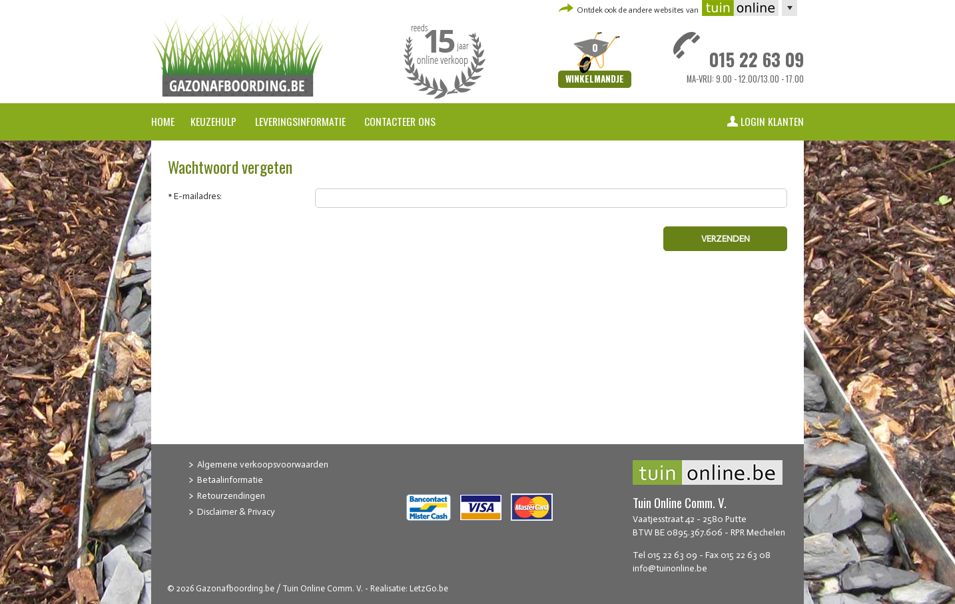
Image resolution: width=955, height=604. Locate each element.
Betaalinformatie (230, 479)
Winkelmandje (594, 79)
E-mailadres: (198, 196)
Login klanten (772, 121)
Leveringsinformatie (301, 121)
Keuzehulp (213, 121)
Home (162, 121)
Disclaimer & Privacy (236, 511)
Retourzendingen (231, 495)
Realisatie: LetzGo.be (409, 588)
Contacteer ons (400, 121)
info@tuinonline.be (670, 568)
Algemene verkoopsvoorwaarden (262, 464)
